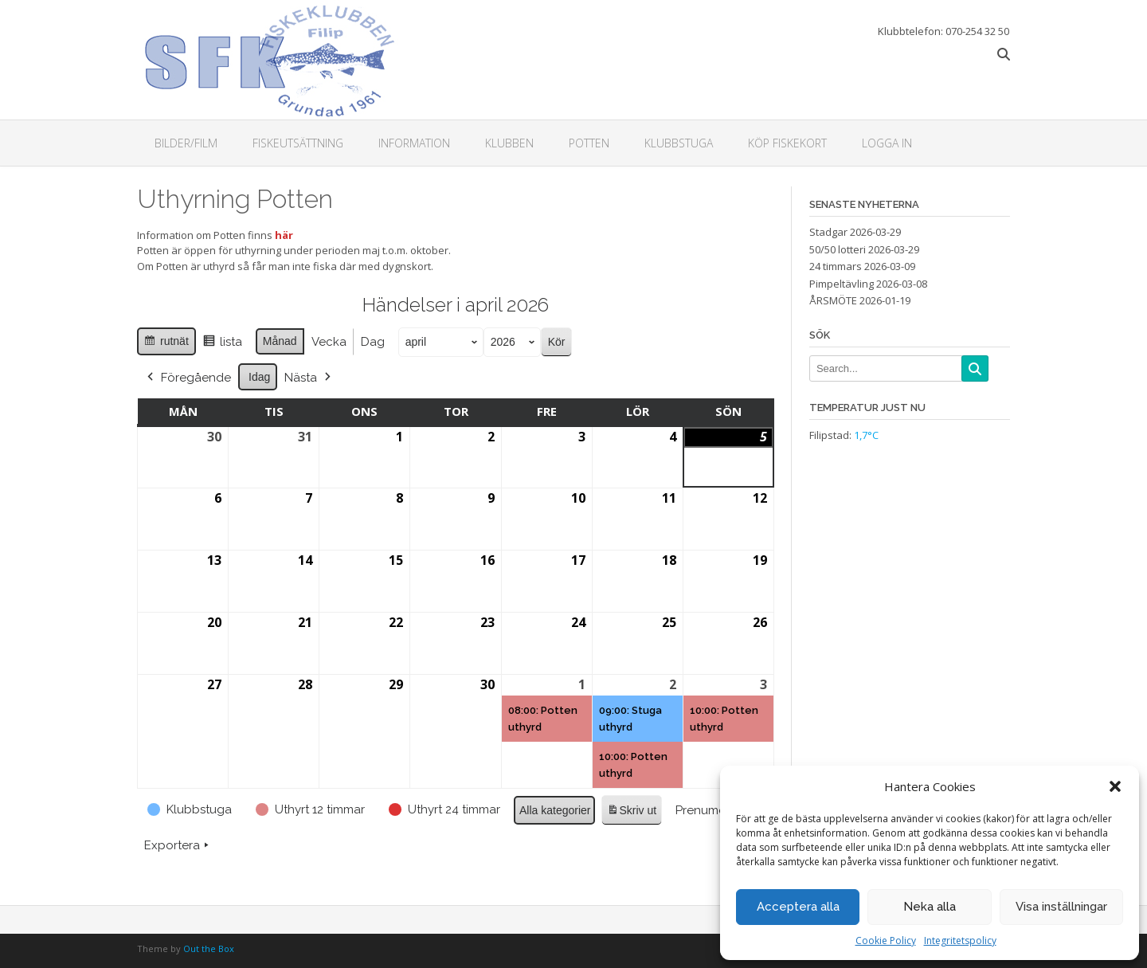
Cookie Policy (885, 940)
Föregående (187, 376)
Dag (373, 342)
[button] (1115, 786)
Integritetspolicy (960, 940)
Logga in (887, 143)
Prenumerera (717, 809)
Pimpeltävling (841, 283)
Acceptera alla (798, 906)
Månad (280, 341)
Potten (589, 143)
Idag (259, 376)
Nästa (309, 376)
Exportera (178, 845)
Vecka (328, 342)
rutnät (166, 343)
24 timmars (835, 266)
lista (222, 343)
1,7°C (866, 435)
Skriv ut (631, 812)
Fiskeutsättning (297, 143)
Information (414, 143)
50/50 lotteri (837, 249)
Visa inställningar (1061, 906)
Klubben (509, 143)
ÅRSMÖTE (833, 300)
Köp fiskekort (787, 143)
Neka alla (929, 906)
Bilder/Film (186, 143)
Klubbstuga (678, 143)
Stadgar (828, 232)
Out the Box (208, 948)
